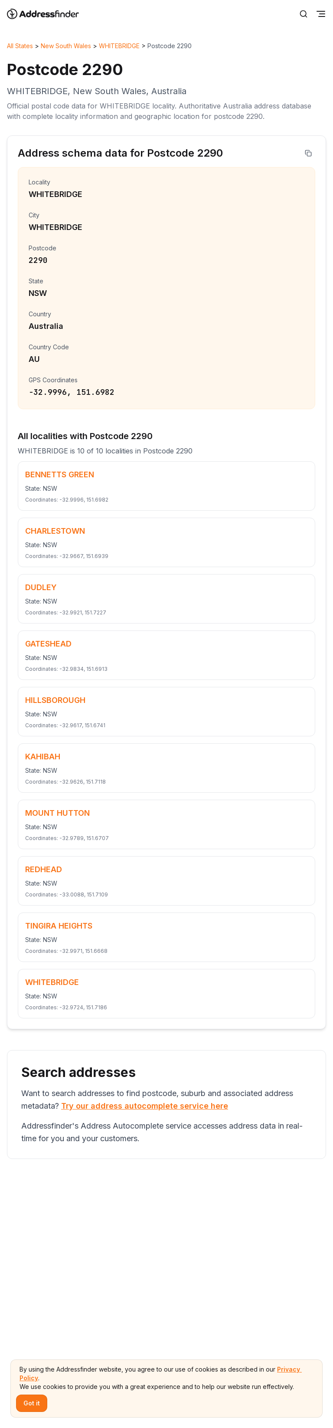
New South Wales (66, 45)
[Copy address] (308, 153)
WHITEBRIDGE (119, 45)
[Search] (303, 14)
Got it (31, 1403)
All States (20, 45)
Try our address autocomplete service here (144, 1105)
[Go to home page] (48, 14)
